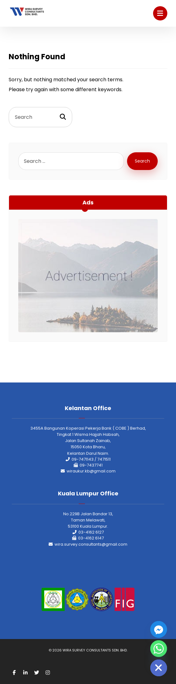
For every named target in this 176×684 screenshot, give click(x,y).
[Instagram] (48, 672)
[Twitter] (37, 672)
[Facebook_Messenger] (158, 629)
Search (142, 161)
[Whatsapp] (158, 648)
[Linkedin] (25, 672)
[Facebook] (14, 672)
